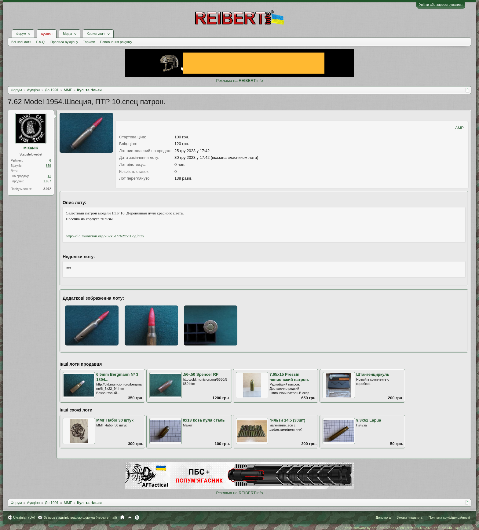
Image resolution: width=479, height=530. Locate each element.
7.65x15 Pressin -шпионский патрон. (289, 377)
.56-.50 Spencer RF (200, 374)
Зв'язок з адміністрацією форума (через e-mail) (80, 517)
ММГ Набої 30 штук (114, 420)
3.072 (47, 189)
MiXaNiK (31, 148)
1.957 (47, 181)
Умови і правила (409, 517)
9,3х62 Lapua (368, 420)
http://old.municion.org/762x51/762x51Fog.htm (105, 236)
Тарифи (89, 42)
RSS (137, 517)
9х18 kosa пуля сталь (204, 420)
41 (49, 176)
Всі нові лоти (21, 42)
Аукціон (46, 34)
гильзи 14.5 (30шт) (287, 420)
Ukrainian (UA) (24, 517)
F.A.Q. (41, 42)
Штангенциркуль (372, 374)
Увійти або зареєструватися (441, 4)
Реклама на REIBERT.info (239, 80)
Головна (122, 517)
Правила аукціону (64, 42)
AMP (459, 128)
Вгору (130, 517)
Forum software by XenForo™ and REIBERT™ (406, 528)
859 (48, 165)
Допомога (383, 517)
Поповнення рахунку (116, 42)
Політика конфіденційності (449, 517)
